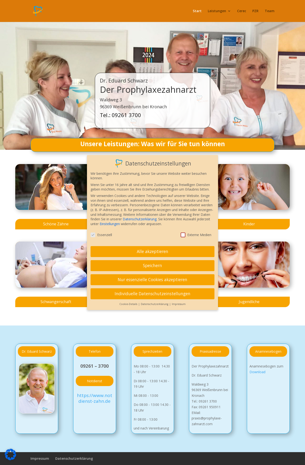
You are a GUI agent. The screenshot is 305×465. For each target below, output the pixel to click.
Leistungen (217, 11)
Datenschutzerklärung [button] (155, 301)
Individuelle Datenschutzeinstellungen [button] (152, 291)
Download (257, 372)
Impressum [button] (179, 301)
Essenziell (101, 232)
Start (197, 11)
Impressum (39, 458)
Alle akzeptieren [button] (152, 249)
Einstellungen (110, 221)
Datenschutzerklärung (74, 458)
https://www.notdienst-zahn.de (94, 398)
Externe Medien (196, 232)
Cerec (241, 11)
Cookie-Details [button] (128, 301)
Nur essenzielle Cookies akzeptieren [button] (152, 277)
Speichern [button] (152, 263)
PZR (255, 11)
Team (269, 11)
